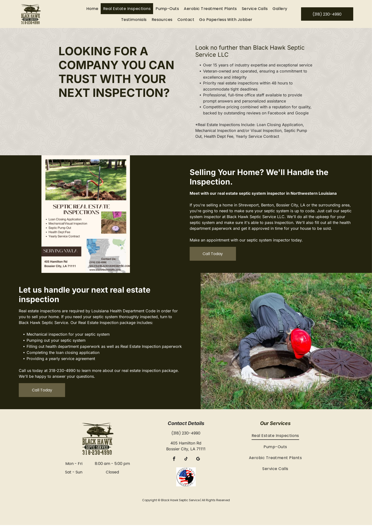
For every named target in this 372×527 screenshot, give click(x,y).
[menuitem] (92, 9)
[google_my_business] (198, 461)
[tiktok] (186, 461)
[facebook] (174, 461)
